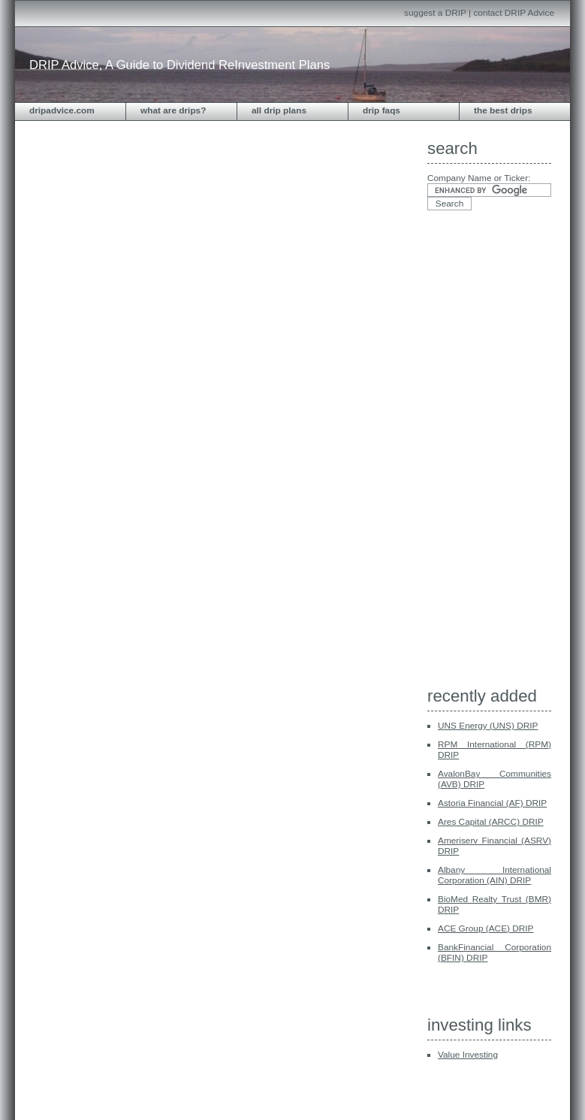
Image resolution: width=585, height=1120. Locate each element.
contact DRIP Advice (513, 13)
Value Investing (468, 1054)
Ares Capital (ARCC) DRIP (491, 822)
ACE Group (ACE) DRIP (486, 928)
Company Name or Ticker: (478, 178)
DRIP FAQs (381, 110)
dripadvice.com (62, 110)
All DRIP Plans (279, 110)
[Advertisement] (487, 453)
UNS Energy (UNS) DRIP (488, 725)
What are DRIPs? (173, 110)
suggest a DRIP (435, 13)
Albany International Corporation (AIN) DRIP (494, 875)
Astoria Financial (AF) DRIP (492, 803)
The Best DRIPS (503, 110)
